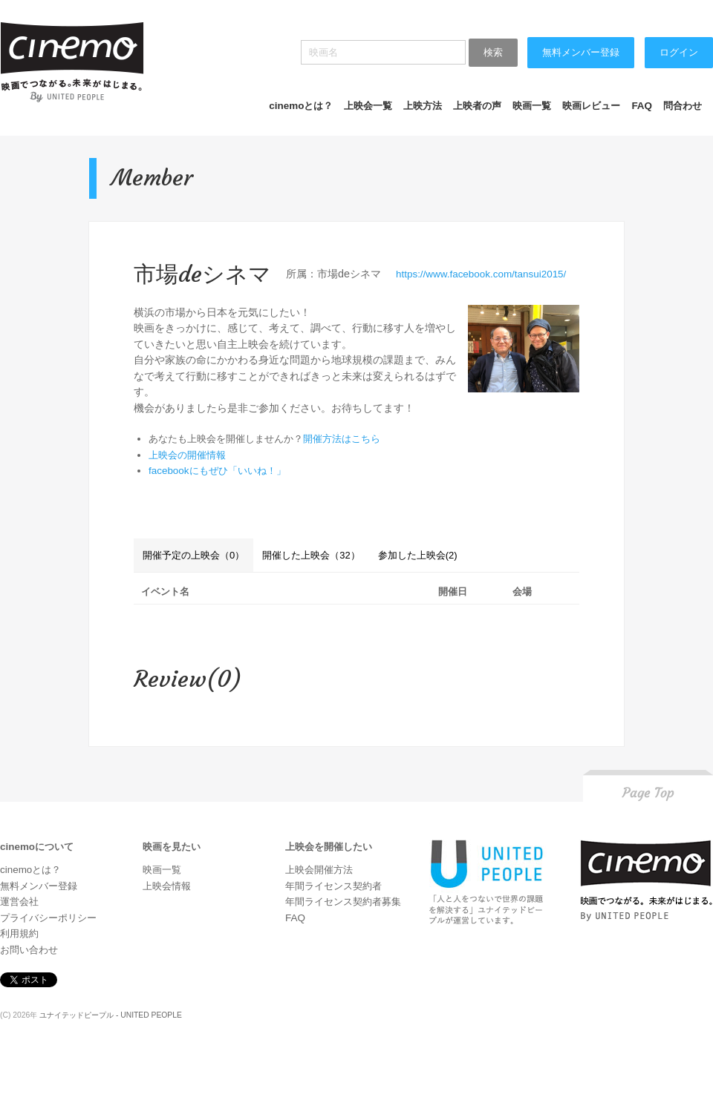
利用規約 (19, 933)
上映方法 (422, 105)
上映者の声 (477, 105)
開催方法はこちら (341, 438)
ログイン (679, 52)
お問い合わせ (29, 949)
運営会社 (19, 901)
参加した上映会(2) (418, 555)
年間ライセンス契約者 (333, 886)
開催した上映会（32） (310, 555)
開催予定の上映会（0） (193, 555)
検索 (493, 52)
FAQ (641, 105)
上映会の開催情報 (187, 455)
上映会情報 (167, 886)
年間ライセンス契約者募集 (343, 901)
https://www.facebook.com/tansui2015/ (481, 274)
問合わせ (682, 105)
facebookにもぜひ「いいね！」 (217, 470)
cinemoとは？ (301, 105)
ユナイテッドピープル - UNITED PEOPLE (110, 1015)
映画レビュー (591, 105)
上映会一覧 (368, 105)
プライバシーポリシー (48, 917)
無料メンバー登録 (580, 52)
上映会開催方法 (319, 869)
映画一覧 (531, 105)
